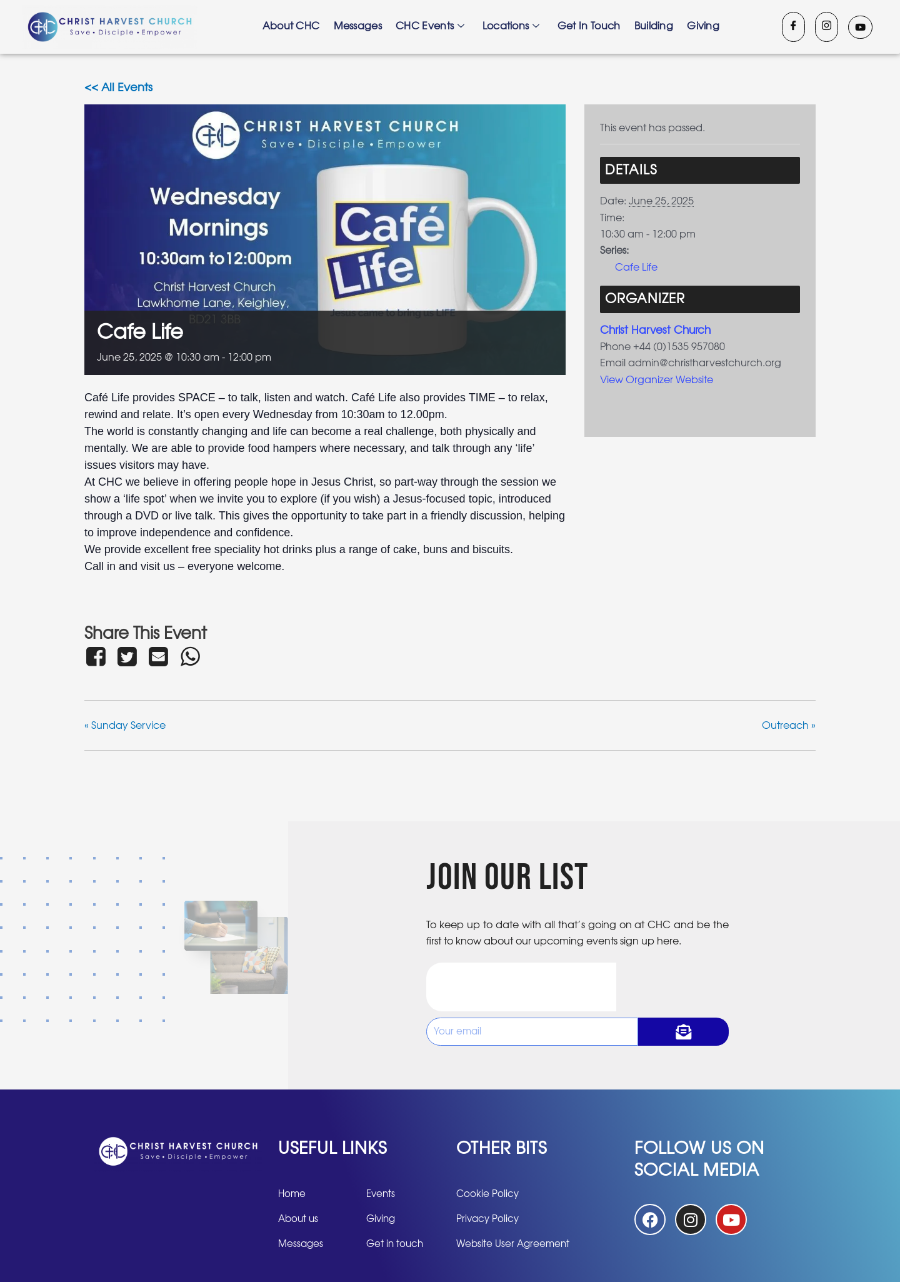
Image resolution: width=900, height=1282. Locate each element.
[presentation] (521, 986)
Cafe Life (636, 268)
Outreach (789, 726)
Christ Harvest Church (658, 330)
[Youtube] (860, 27)
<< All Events (118, 88)
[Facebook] (793, 27)
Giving (699, 27)
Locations (511, 27)
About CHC (295, 27)
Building (650, 27)
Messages (360, 27)
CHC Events (431, 27)
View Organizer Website (656, 379)
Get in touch (587, 27)
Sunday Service (125, 726)
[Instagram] (826, 27)
